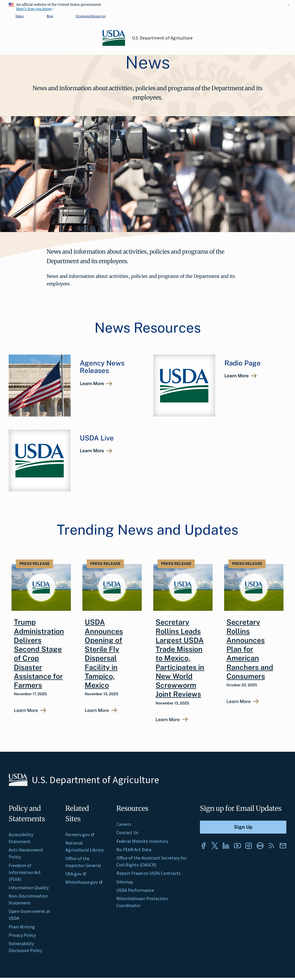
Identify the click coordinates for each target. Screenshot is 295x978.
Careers (123, 824)
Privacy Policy (22, 935)
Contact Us (127, 832)
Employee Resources (90, 16)
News (20, 16)
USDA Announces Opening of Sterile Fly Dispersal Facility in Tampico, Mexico (104, 653)
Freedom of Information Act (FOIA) (25, 872)
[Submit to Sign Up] (243, 827)
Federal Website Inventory (142, 841)
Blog (50, 16)
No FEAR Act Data (133, 849)
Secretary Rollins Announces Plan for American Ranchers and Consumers (249, 649)
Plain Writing (22, 927)
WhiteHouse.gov (84, 882)
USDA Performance (135, 890)
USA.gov (75, 874)
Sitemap (124, 882)
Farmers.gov (80, 834)
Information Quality (29, 887)
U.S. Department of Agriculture (162, 38)
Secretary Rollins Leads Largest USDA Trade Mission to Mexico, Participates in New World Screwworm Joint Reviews (180, 658)
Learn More (92, 383)
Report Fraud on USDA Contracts (148, 873)
